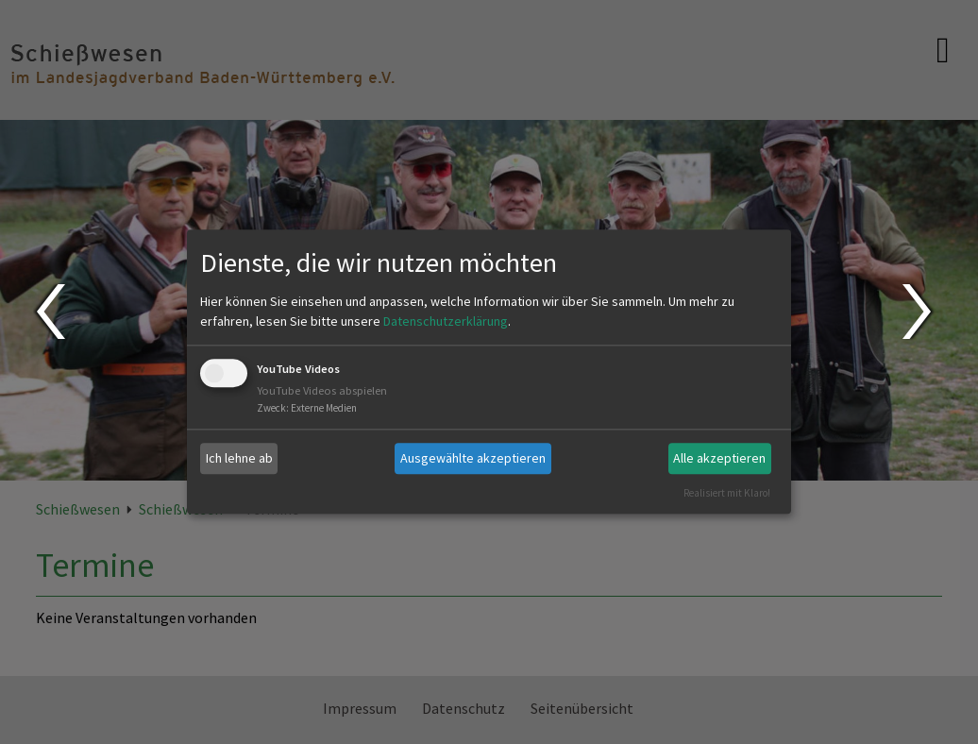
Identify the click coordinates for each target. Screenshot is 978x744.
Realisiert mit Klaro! (726, 492)
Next (919, 311)
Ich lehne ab (239, 457)
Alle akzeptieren (719, 457)
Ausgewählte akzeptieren (473, 457)
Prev (49, 311)
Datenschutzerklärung (445, 321)
